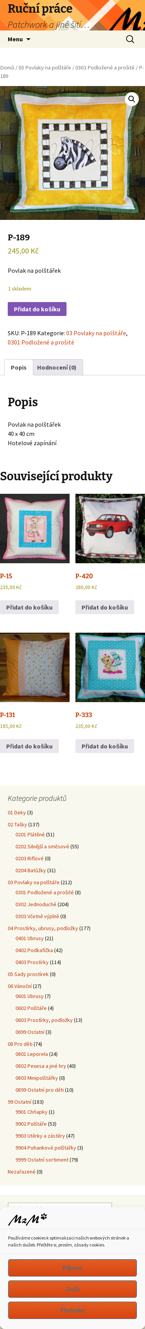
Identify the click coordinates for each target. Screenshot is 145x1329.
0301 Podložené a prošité (105, 67)
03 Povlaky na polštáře (45, 67)
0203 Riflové (29, 858)
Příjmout (72, 1268)
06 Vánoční (20, 986)
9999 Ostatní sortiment (41, 1159)
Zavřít (72, 1289)
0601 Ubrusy (29, 996)
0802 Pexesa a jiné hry (40, 1065)
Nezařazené (22, 1171)
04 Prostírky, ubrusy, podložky (43, 928)
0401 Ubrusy (29, 938)
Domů (7, 67)
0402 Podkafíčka (34, 950)
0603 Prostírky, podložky (44, 1020)
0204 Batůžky (30, 870)
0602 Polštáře (31, 1008)
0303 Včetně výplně (37, 916)
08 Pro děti (20, 1043)
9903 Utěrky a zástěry (40, 1135)
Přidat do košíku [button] (29, 607)
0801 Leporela (31, 1053)
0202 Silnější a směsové (42, 846)
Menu (15, 39)
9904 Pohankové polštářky (45, 1147)
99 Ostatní (19, 1101)
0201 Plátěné (30, 834)
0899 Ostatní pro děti (39, 1089)
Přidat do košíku (37, 309)
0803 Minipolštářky (36, 1077)
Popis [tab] (19, 367)
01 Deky (17, 812)
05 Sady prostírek (28, 974)
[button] (132, 99)
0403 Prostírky (32, 962)
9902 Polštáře (31, 1123)
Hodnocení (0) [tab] (57, 367)
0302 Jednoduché (35, 904)
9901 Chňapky (31, 1111)
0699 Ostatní (29, 1031)
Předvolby (72, 1310)
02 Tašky (17, 824)
